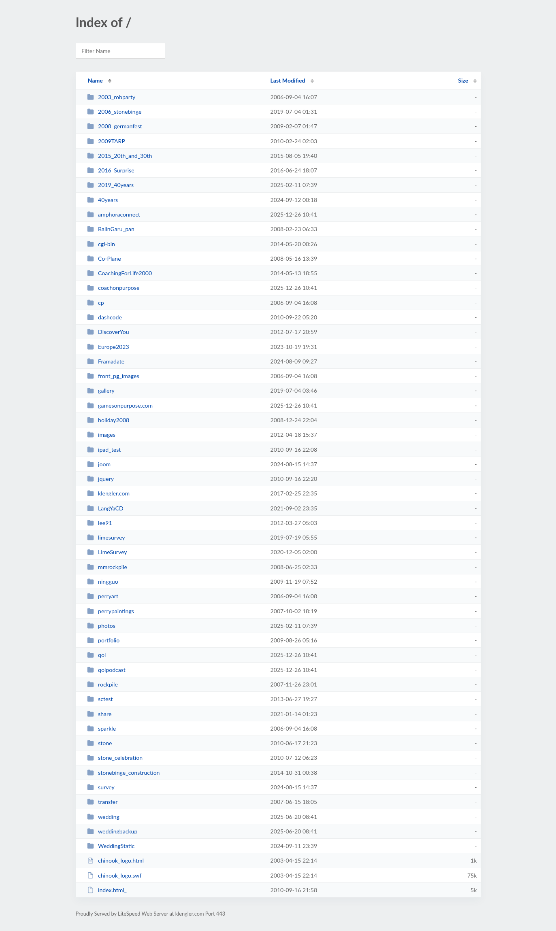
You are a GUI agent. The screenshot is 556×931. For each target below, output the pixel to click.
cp (95, 302)
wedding (103, 816)
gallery (101, 390)
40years (102, 199)
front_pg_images (113, 375)
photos (101, 625)
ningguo (102, 581)
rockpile (102, 684)
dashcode (104, 317)
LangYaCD (105, 508)
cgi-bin (101, 243)
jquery (100, 478)
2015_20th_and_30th (119, 155)
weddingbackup (112, 831)
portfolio (103, 640)
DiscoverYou (108, 331)
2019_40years (110, 184)
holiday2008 (108, 420)
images (101, 434)
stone (99, 743)
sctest (100, 698)
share (99, 713)
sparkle (101, 728)
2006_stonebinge (114, 111)
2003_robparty (111, 97)
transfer (102, 801)
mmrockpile (107, 566)
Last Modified (288, 80)
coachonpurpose (113, 287)
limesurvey (106, 537)
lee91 (99, 522)
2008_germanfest (114, 126)
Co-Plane (104, 258)
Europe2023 (108, 346)
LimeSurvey (107, 551)
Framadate (106, 361)
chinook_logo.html (115, 860)
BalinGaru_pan (110, 228)
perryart (102, 596)
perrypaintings (110, 611)
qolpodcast (106, 669)
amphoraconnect (113, 214)
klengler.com (108, 493)
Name (95, 80)
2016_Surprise (110, 170)
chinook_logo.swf (114, 875)
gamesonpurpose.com (120, 405)
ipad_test (104, 449)
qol (96, 654)
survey (101, 787)
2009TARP (106, 141)
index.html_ (107, 889)
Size (463, 80)
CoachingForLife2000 (119, 273)
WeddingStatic (111, 845)
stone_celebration (115, 757)
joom (99, 464)
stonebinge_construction (123, 772)
